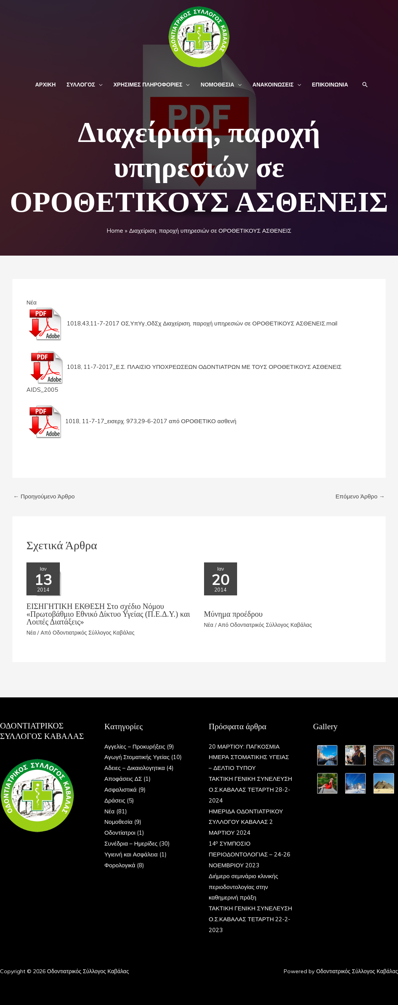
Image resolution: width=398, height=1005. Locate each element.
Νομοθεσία (119, 821)
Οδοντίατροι (120, 832)
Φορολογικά (120, 865)
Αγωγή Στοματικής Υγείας (137, 757)
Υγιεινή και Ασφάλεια (131, 854)
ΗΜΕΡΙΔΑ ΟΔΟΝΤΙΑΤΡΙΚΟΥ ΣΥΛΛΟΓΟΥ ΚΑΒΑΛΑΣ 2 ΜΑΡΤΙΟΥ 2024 (246, 822)
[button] (99, 84)
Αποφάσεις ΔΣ (123, 778)
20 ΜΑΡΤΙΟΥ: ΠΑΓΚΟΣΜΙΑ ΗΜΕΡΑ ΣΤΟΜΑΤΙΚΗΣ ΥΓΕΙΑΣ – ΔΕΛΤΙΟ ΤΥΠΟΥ (249, 757)
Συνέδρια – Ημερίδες (131, 843)
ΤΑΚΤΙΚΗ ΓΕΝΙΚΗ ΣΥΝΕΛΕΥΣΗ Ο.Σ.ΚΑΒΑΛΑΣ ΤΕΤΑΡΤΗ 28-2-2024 (250, 789)
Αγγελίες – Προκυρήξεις (135, 746)
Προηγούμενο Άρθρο (44, 496)
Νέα (31, 302)
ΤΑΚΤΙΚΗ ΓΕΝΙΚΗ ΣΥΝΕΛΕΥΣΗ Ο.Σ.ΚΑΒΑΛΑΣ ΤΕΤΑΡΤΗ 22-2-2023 (250, 919)
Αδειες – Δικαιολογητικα (135, 767)
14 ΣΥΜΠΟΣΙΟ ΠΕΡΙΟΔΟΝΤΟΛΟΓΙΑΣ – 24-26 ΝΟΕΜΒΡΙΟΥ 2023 (249, 854)
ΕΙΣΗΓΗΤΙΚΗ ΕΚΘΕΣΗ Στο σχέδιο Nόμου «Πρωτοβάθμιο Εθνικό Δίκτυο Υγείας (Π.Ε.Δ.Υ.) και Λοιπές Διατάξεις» (108, 614)
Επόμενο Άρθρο (360, 496)
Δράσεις (115, 800)
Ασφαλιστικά (121, 789)
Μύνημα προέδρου (233, 614)
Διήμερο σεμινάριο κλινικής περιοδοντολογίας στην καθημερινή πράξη (243, 886)
